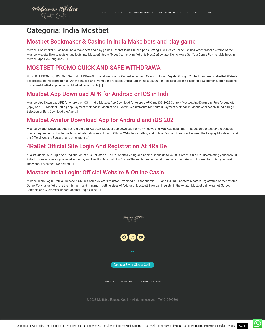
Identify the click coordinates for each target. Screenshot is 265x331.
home (105, 12)
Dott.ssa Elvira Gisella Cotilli (132, 264)
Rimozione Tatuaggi (151, 281)
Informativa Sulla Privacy (219, 325)
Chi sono (118, 12)
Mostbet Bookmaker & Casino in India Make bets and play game (111, 41)
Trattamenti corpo (141, 12)
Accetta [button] (242, 326)
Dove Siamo (193, 12)
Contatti (209, 12)
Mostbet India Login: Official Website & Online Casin (95, 172)
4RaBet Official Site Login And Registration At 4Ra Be (97, 146)
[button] (141, 12)
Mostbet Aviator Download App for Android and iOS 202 (100, 119)
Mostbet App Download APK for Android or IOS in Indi (97, 93)
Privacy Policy (128, 281)
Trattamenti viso (170, 12)
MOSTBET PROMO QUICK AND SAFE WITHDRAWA (94, 67)
